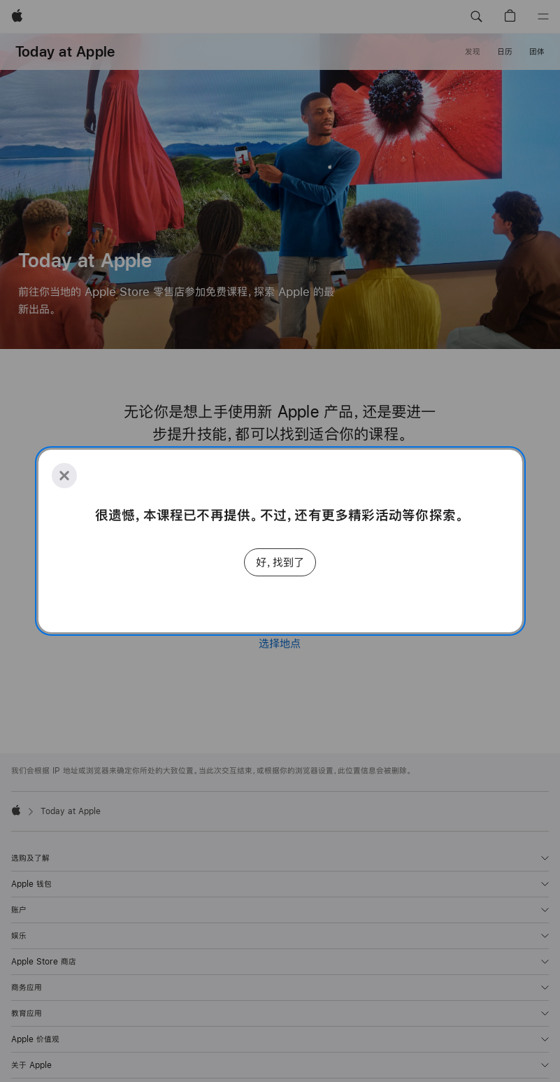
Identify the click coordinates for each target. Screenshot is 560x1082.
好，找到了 (280, 562)
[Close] (64, 475)
